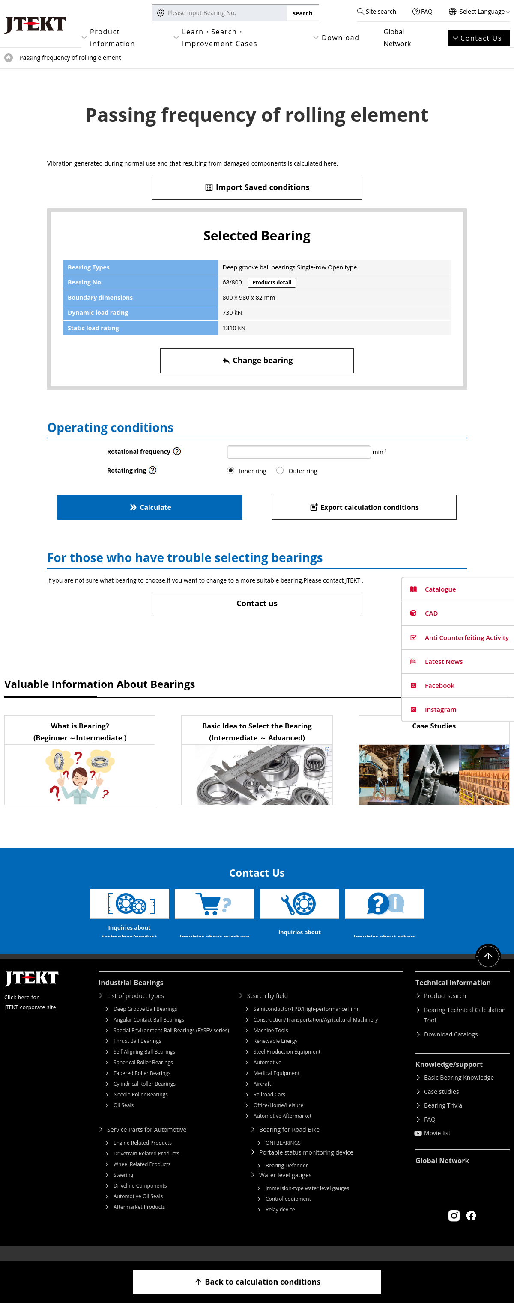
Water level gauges (285, 1188)
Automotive (267, 1075)
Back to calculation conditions (257, 1281)
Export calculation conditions (364, 507)
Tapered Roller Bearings (142, 1086)
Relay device (280, 1222)
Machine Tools (271, 1043)
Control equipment (288, 1211)
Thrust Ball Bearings (137, 1053)
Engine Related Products (143, 1155)
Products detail (271, 282)
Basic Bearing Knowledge (459, 1090)
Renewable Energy (276, 1053)
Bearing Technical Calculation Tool (465, 1028)
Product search (445, 1008)
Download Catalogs (451, 1047)
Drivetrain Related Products (146, 1166)
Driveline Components (140, 1198)
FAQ (427, 11)
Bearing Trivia (443, 1118)
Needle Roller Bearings (141, 1107)
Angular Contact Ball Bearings (149, 1032)
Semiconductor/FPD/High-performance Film (306, 1021)
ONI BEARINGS (283, 1155)
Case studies (441, 1104)
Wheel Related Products (142, 1177)
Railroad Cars (269, 1107)
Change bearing (257, 360)
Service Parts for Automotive (146, 1142)
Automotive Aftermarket (282, 1128)
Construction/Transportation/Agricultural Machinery (316, 1032)
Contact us (257, 603)
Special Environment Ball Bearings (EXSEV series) (171, 1043)
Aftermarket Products (139, 1219)
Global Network (397, 37)
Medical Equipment (277, 1086)
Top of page (8, 57)
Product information (112, 37)
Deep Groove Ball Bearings (145, 1021)
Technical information (453, 995)
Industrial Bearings (131, 995)
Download (341, 37)
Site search (381, 11)
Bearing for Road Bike (289, 1142)
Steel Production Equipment (287, 1064)
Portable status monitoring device (306, 1165)
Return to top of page (488, 969)
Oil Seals (124, 1118)
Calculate (149, 507)
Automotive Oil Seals (138, 1209)
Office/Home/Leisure (278, 1118)
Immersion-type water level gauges (307, 1201)
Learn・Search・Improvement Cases (219, 37)
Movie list (437, 1146)
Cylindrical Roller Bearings (145, 1096)
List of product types (135, 1008)
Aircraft (262, 1096)
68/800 (232, 282)
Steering (123, 1187)
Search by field (267, 1008)
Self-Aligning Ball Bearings (144, 1064)
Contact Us (481, 38)
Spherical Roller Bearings (143, 1075)
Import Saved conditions (257, 187)
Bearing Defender (287, 1178)
